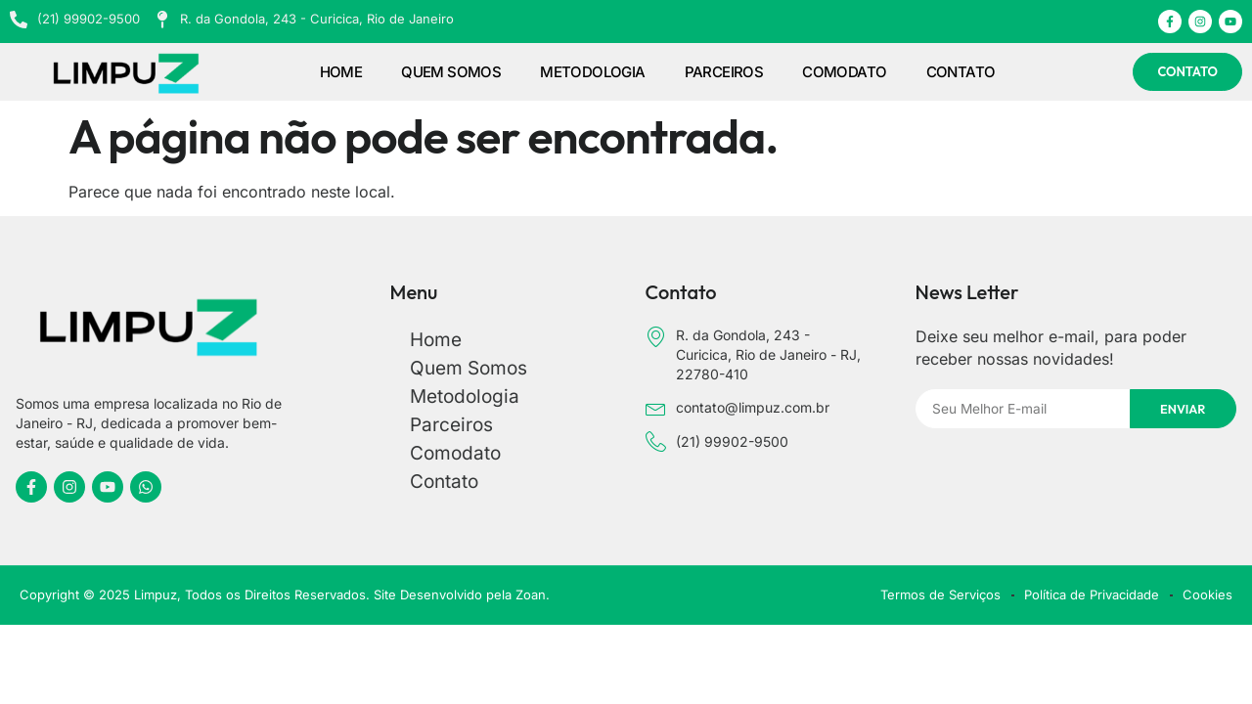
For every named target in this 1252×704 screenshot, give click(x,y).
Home (341, 72)
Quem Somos (451, 72)
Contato (961, 72)
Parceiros (724, 72)
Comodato (844, 72)
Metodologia (592, 72)
